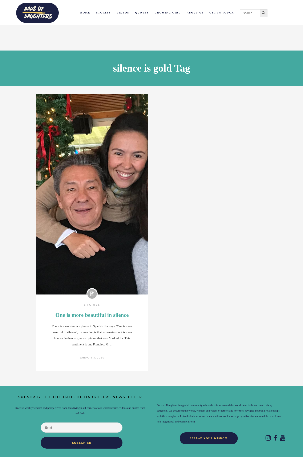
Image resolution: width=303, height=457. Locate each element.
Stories (92, 304)
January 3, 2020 (92, 357)
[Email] (81, 427)
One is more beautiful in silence (92, 315)
